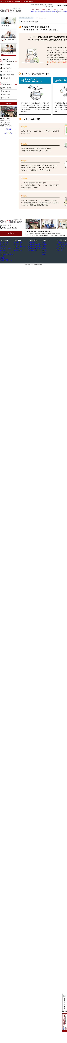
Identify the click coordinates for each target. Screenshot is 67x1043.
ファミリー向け (7, 71)
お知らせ (62, 10)
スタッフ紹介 (8, 133)
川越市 (44, 246)
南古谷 (44, 250)
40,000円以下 (32, 242)
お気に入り (17, 244)
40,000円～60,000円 (33, 244)
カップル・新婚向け (61, 244)
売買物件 (54, 10)
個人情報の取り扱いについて (7, 254)
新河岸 (44, 254)
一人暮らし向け (60, 242)
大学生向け (59, 250)
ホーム (31, 10)
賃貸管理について (5, 248)
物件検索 (38, 10)
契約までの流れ (7, 88)
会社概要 (8, 129)
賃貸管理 (46, 10)
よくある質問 (6, 91)
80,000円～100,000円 (34, 248)
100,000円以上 (32, 250)
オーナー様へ (6, 98)
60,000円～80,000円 (33, 246)
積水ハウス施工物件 (8, 74)
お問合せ (11, 233)
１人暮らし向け (7, 68)
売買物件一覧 (6, 78)
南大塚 (44, 252)
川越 (44, 242)
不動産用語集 (6, 94)
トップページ (4, 242)
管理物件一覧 (18, 250)
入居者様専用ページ (5, 257)
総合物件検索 (18, 242)
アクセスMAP (4, 252)
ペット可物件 (6, 64)
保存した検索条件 (19, 246)
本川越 (44, 244)
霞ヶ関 (44, 248)
